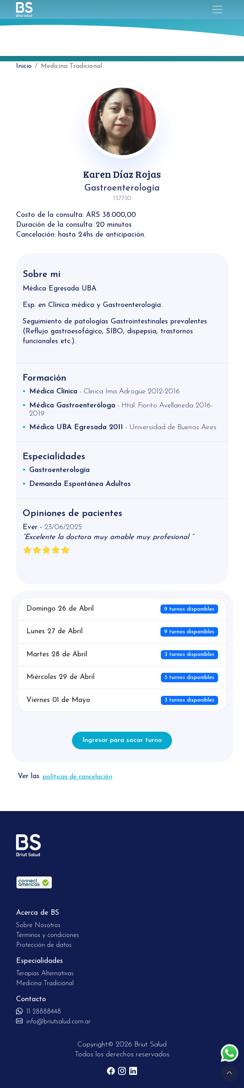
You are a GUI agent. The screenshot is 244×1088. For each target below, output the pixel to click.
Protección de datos (44, 945)
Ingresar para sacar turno (122, 740)
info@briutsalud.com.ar (53, 1021)
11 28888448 (38, 1012)
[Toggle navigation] (217, 9)
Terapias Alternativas (45, 973)
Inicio (24, 66)
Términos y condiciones (47, 935)
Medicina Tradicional (45, 983)
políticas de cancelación (77, 777)
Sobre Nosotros (38, 925)
